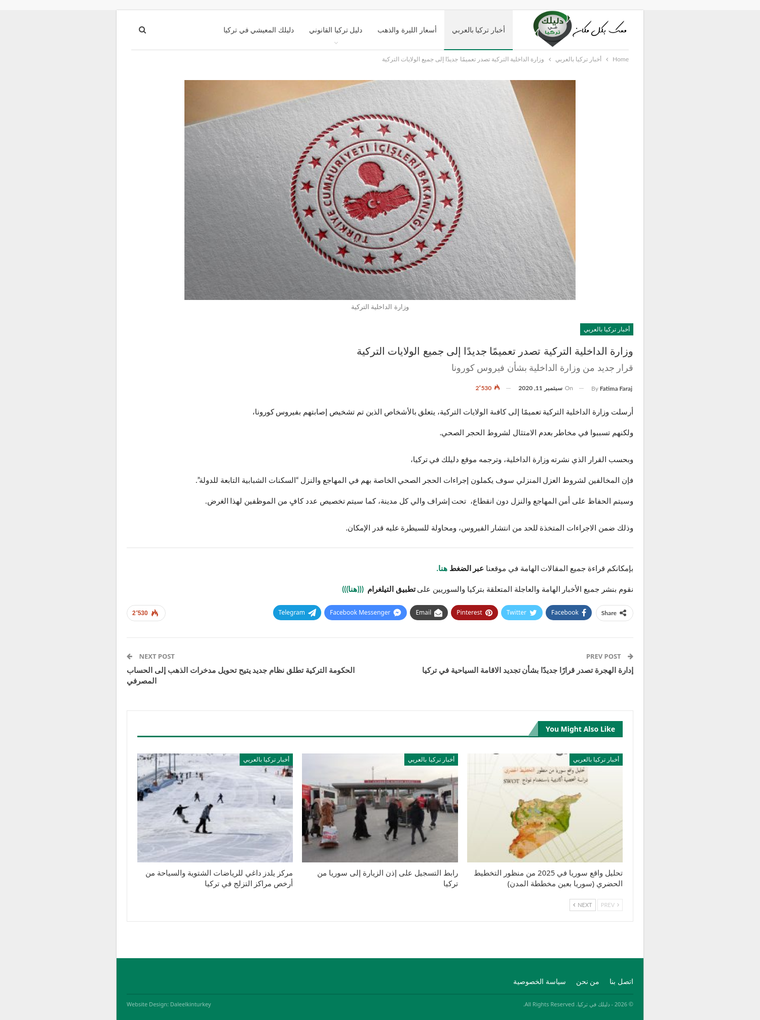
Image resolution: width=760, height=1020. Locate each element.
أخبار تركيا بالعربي (478, 29)
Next (582, 904)
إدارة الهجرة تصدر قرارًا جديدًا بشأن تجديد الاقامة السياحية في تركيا (527, 670)
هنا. (442, 568)
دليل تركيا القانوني (335, 29)
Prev (610, 904)
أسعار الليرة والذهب (406, 29)
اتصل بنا (621, 981)
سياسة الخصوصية (539, 981)
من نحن (588, 981)
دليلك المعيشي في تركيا (258, 29)
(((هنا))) (353, 588)
